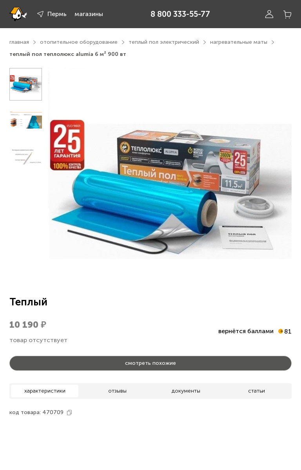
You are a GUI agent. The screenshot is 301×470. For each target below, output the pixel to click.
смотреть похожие (150, 363)
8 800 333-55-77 (180, 14)
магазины (88, 14)
